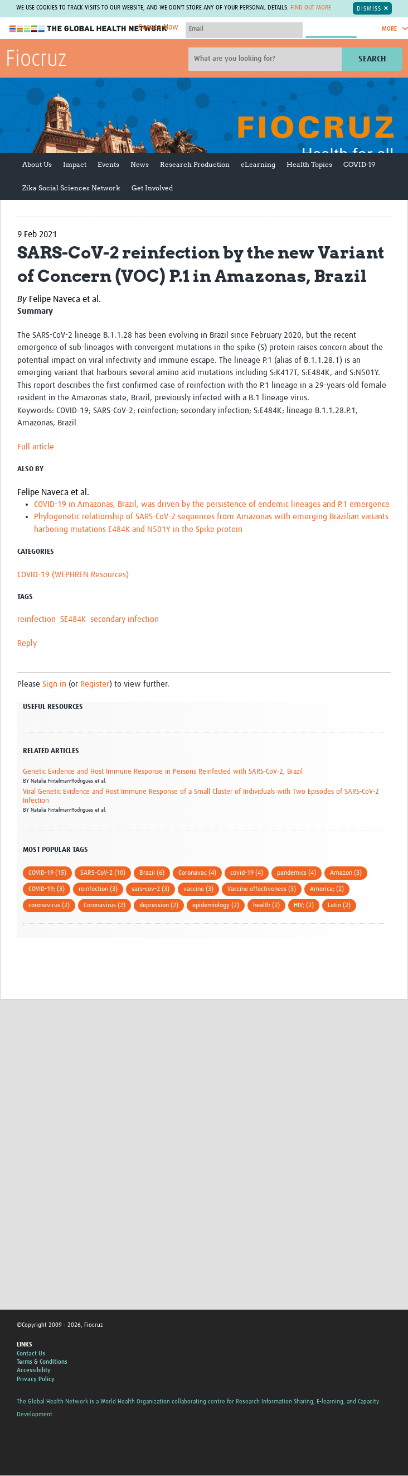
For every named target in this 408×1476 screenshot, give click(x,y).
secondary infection (124, 620)
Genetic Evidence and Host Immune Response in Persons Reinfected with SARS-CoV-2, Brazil (163, 771)
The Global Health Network (88, 28)
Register (94, 685)
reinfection (36, 620)
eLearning (258, 164)
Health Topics (309, 164)
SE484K (73, 620)
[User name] (244, 29)
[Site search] (266, 59)
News (139, 164)
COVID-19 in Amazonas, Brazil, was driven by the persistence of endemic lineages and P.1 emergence (212, 504)
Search (372, 59)
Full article (35, 447)
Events (108, 164)
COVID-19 (359, 164)
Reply (27, 643)
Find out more (310, 8)
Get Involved (152, 188)
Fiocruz (36, 60)
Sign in (54, 685)
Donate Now (158, 27)
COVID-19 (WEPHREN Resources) (73, 575)
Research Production (195, 164)
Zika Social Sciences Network (71, 188)
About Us (37, 164)
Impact (74, 164)
